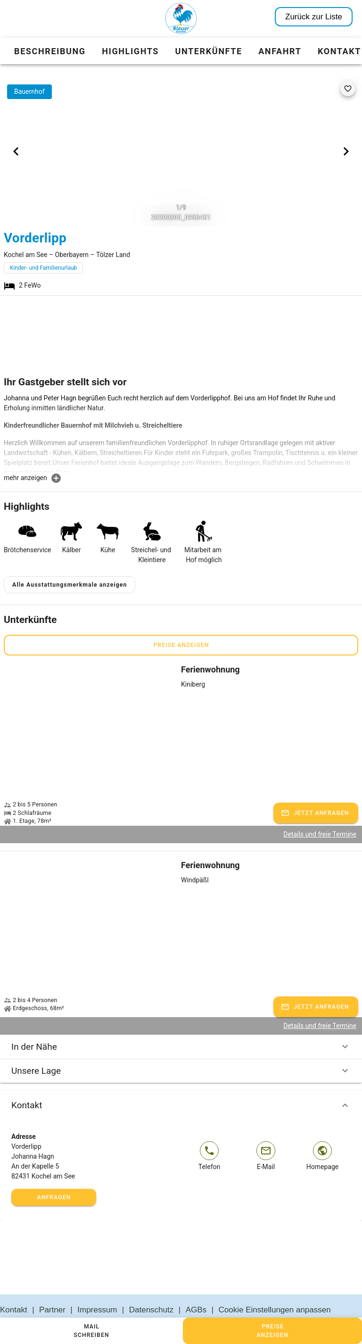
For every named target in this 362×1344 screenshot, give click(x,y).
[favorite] (347, 88)
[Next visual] (345, 151)
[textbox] (181, 433)
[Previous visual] (16, 151)
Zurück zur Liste (313, 16)
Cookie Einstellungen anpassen (275, 1287)
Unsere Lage (181, 1048)
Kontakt (181, 1082)
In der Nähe (181, 1024)
